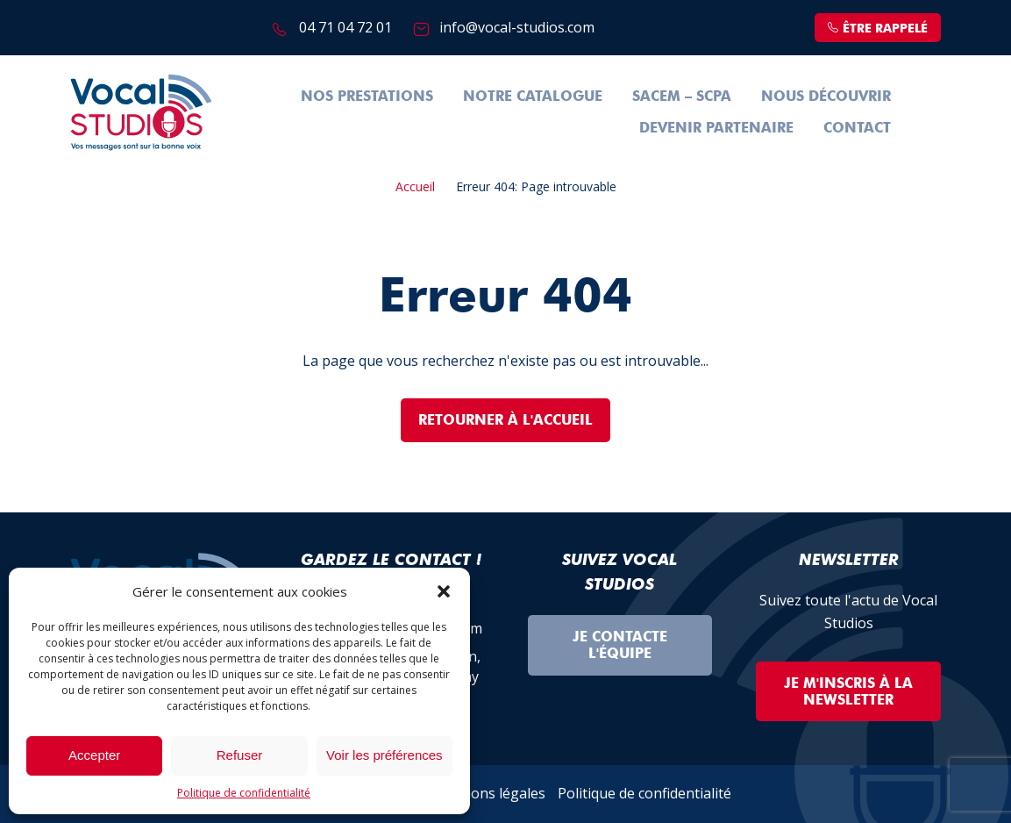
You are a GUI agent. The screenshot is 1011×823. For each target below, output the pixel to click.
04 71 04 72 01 (345, 27)
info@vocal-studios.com (516, 27)
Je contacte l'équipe (620, 645)
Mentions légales (488, 793)
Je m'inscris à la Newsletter (848, 691)
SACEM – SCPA (681, 96)
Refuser (240, 755)
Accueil (415, 186)
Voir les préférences (384, 755)
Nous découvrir (826, 96)
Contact (857, 127)
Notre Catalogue (532, 96)
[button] (443, 591)
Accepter (94, 755)
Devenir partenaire (716, 127)
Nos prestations (367, 96)
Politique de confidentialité (243, 792)
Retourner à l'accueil (505, 420)
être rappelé (878, 28)
